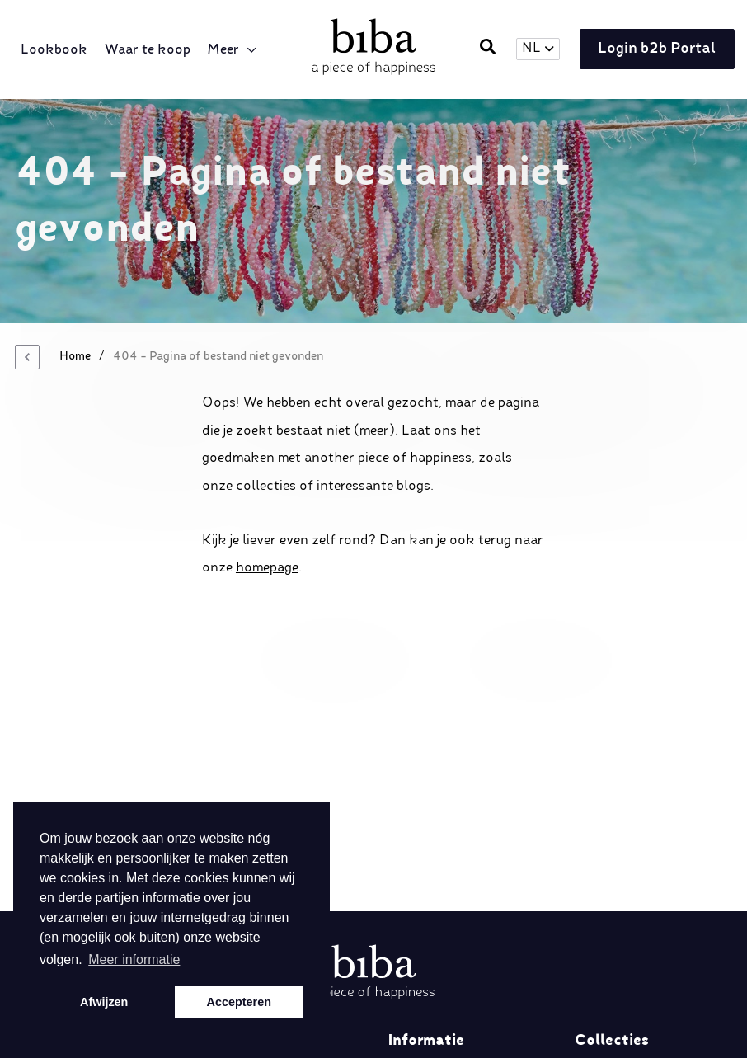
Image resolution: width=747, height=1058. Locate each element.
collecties (266, 486)
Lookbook (58, 50)
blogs (413, 486)
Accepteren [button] (239, 1002)
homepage (267, 568)
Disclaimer (421, 864)
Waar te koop (151, 50)
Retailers (416, 837)
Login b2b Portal (651, 50)
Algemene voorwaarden (461, 943)
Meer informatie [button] (134, 959)
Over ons (417, 811)
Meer (227, 50)
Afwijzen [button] (104, 1002)
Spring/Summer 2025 (644, 864)
